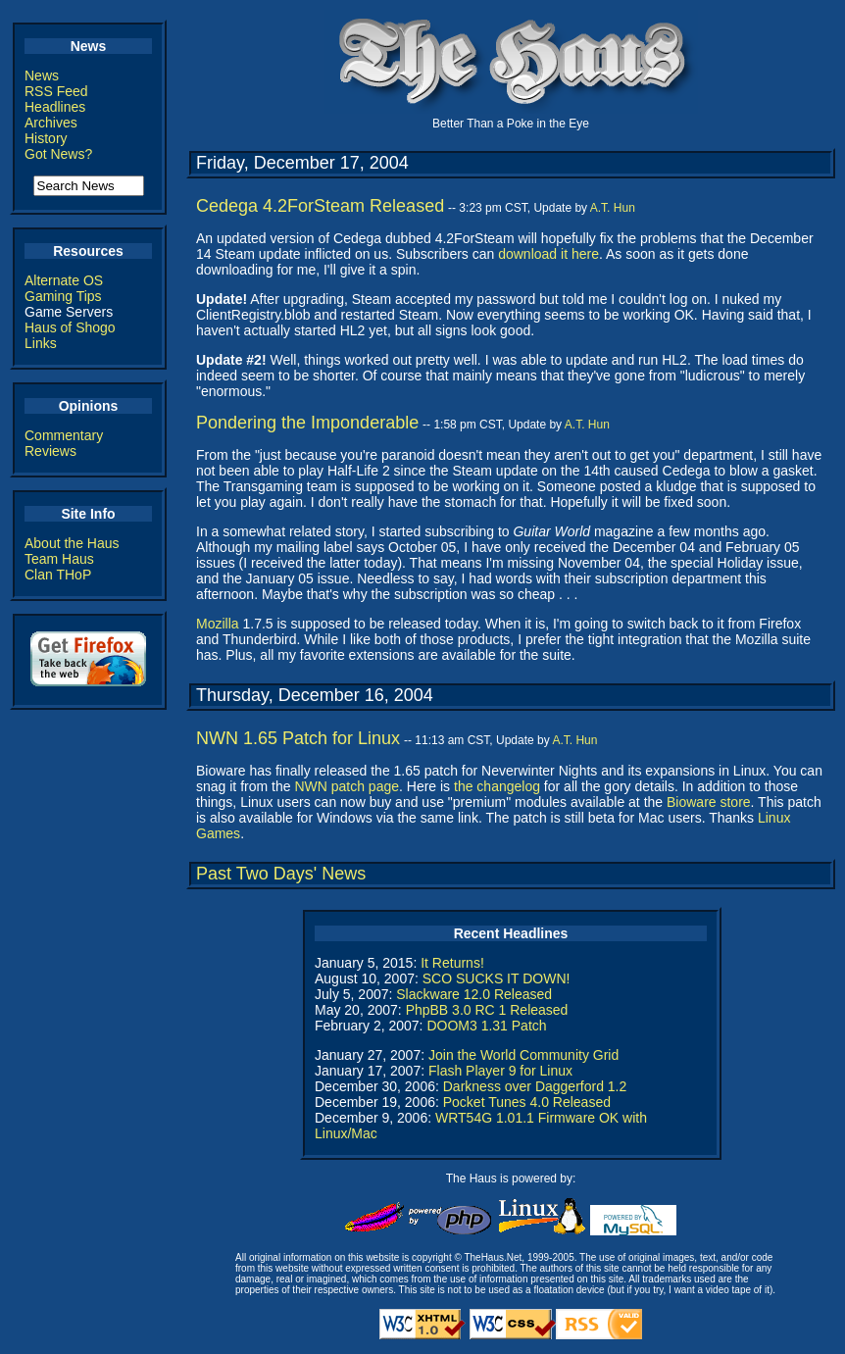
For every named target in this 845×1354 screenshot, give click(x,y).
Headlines (55, 107)
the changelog (497, 786)
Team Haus (59, 559)
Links (41, 343)
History (46, 138)
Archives (51, 122)
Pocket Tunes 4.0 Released (527, 1102)
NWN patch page (346, 786)
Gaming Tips (63, 296)
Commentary (64, 435)
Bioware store (709, 802)
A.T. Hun (612, 208)
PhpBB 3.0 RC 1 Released (487, 1010)
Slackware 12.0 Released (474, 994)
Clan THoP (58, 574)
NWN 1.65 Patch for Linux (298, 738)
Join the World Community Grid (523, 1055)
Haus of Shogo (70, 327)
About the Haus (72, 543)
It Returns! (452, 963)
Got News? (58, 154)
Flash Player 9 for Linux (500, 1070)
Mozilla (217, 623)
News (42, 75)
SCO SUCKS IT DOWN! (496, 978)
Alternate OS (64, 280)
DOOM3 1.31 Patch (486, 1025)
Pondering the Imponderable (307, 422)
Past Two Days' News (281, 873)
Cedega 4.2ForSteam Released (320, 206)
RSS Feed (56, 91)
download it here (548, 254)
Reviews (50, 451)
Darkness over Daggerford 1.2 (535, 1086)
